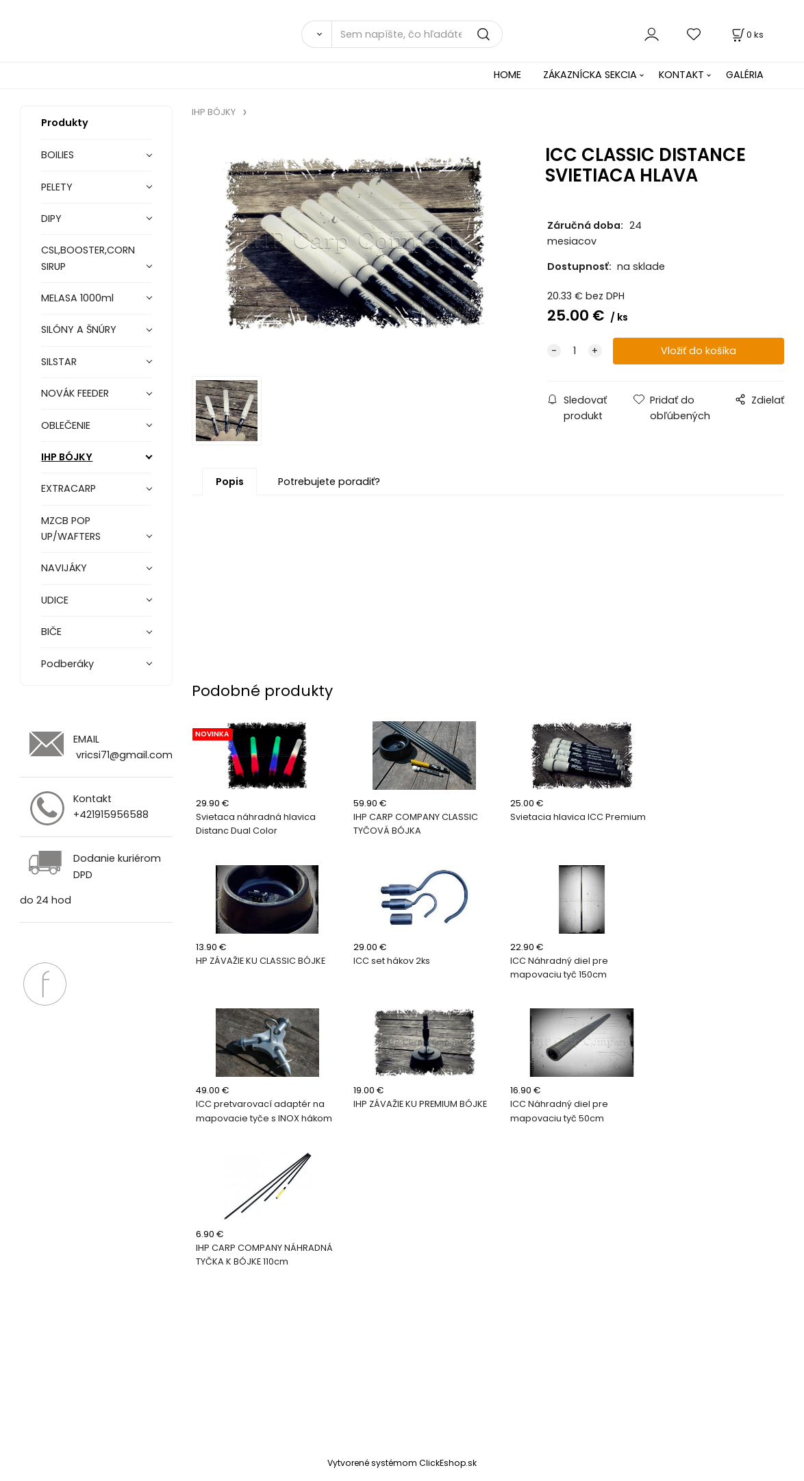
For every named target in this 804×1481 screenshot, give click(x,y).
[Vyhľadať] (316, 34)
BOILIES (57, 155)
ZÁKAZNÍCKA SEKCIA (590, 75)
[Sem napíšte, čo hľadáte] (417, 34)
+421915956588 (111, 814)
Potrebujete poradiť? (329, 481)
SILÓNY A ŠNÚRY (78, 329)
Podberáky (67, 664)
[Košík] (746, 34)
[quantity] (574, 351)
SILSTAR (59, 362)
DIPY (51, 218)
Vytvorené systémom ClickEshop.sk (402, 1463)
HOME (507, 75)
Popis (230, 481)
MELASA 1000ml (77, 298)
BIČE (51, 631)
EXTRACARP (68, 488)
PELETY (57, 187)
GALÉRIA (745, 75)
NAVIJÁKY (64, 568)
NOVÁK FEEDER (75, 393)
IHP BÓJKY (66, 457)
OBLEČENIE (65, 425)
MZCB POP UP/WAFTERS (71, 528)
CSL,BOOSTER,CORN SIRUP (88, 258)
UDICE (54, 600)
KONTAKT (681, 75)
